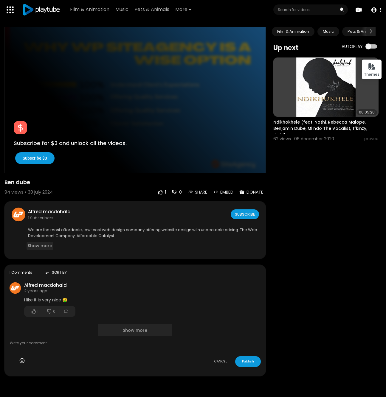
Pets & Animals (153, 9)
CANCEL (220, 361)
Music (123, 9)
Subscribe (244, 214)
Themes (371, 70)
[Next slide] (371, 31)
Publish (248, 361)
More (184, 9)
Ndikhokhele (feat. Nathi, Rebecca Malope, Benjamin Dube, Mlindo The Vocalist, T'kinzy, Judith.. (320, 128)
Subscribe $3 (35, 158)
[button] (375, 10)
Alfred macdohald (49, 211)
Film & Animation (91, 9)
